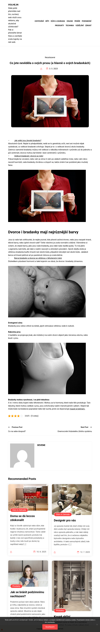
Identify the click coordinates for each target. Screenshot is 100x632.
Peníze (77, 21)
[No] (97, 624)
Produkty (59, 25)
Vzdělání (79, 25)
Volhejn (13, 4)
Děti (47, 21)
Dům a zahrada (58, 21)
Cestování (39, 21)
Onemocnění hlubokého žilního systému (75, 431)
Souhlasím (49, 627)
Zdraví (88, 25)
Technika (70, 25)
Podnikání (86, 21)
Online (70, 21)
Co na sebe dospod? (17, 431)
